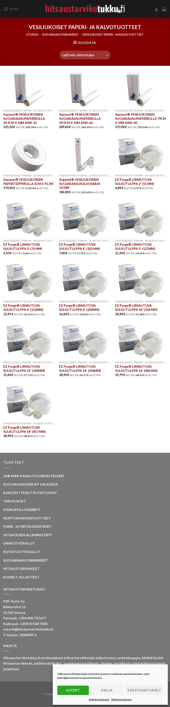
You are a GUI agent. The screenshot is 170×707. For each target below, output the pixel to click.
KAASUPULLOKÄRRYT (21, 509)
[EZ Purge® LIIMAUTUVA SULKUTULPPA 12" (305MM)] (29, 341)
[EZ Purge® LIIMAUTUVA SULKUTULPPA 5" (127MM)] (141, 219)
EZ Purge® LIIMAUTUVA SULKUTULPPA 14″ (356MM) (80, 369)
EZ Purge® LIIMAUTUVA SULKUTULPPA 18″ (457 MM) (24, 430)
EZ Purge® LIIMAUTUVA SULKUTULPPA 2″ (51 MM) (134, 182)
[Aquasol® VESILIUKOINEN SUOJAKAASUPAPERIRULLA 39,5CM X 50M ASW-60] (85, 89)
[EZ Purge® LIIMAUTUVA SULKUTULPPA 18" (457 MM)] (29, 402)
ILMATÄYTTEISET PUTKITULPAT (30, 493)
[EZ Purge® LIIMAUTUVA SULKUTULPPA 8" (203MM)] (85, 280)
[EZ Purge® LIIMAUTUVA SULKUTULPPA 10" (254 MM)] (141, 280)
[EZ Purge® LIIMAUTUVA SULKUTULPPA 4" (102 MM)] (85, 219)
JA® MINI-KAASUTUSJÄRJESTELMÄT (34, 476)
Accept (73, 690)
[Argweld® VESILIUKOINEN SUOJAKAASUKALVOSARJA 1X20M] (85, 155)
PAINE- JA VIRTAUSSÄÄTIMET (27, 526)
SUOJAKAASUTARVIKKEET (60, 34)
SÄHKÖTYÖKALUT (19, 543)
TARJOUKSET (14, 501)
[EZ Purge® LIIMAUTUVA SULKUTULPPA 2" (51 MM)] (141, 155)
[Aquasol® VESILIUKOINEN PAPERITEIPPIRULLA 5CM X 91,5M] (29, 155)
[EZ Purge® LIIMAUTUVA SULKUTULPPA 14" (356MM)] (85, 341)
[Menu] (11, 9)
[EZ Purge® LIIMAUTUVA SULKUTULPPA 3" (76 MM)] (29, 219)
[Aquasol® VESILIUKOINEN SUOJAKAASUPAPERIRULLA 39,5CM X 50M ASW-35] (29, 89)
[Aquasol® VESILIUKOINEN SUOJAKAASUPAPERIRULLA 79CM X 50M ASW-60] (141, 89)
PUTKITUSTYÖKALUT (21, 552)
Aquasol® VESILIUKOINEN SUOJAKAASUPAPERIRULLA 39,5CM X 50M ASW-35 (24, 118)
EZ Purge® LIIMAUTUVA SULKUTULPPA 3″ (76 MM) (22, 247)
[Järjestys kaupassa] (85, 55)
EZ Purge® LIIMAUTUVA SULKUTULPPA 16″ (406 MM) (136, 369)
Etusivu (32, 34)
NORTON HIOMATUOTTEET (27, 518)
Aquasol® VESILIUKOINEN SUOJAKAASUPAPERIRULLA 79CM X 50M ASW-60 (140, 118)
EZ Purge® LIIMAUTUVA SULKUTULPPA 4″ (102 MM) (79, 247)
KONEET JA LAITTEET (21, 577)
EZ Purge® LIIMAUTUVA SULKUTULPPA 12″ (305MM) (24, 369)
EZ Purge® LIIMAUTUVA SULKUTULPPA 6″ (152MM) (23, 308)
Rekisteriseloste (99, 699)
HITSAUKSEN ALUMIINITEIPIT (27, 535)
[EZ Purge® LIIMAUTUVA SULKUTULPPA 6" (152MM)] (29, 280)
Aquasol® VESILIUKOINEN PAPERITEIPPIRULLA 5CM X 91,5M (28, 182)
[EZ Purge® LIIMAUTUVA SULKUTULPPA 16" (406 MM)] (141, 341)
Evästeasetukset (144, 690)
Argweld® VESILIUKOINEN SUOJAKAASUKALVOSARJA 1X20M (79, 184)
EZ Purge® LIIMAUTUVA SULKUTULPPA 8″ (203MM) (79, 308)
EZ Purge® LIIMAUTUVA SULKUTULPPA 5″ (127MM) (135, 247)
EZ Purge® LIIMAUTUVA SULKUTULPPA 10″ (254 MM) (136, 308)
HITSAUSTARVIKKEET (21, 568)
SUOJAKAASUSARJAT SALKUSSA (30, 484)
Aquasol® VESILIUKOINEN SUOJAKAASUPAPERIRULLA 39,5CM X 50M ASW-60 (80, 118)
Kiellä (107, 690)
